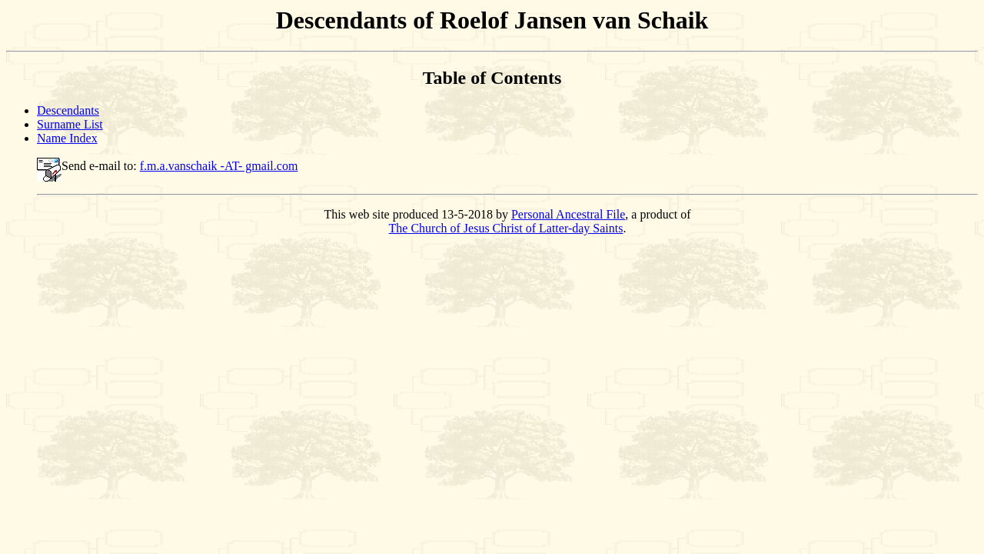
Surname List (70, 124)
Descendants (68, 110)
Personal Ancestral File (568, 214)
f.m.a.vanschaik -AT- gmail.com (219, 165)
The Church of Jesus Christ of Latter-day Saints (506, 228)
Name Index (67, 138)
